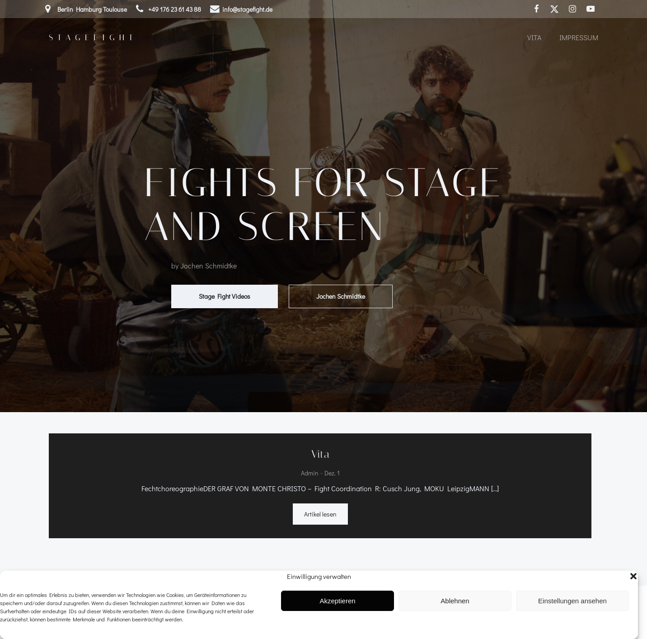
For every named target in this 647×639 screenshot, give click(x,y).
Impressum (578, 37)
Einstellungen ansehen (572, 601)
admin (310, 473)
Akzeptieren (337, 601)
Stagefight (93, 37)
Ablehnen (455, 601)
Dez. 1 (332, 473)
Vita (534, 37)
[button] (633, 576)
